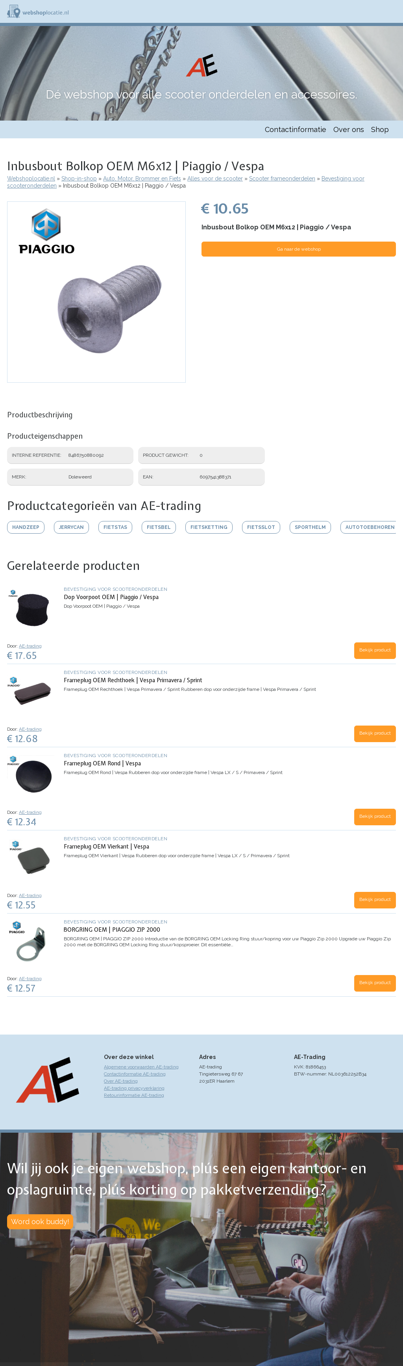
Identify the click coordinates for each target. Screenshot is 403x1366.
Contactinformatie (295, 129)
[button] (96, 379)
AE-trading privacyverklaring (134, 1088)
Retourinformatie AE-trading (134, 1095)
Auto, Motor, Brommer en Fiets (142, 178)
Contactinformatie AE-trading (135, 1074)
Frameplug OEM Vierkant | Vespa (106, 846)
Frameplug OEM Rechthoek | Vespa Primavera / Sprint (133, 680)
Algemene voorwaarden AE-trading (141, 1067)
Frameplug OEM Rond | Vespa (102, 763)
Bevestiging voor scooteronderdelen (115, 589)
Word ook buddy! (40, 1221)
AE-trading (30, 646)
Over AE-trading (121, 1081)
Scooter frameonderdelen (282, 178)
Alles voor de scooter (215, 178)
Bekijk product (375, 650)
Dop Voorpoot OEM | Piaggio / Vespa (111, 597)
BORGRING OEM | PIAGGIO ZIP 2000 (112, 929)
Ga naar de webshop (299, 249)
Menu (393, 11)
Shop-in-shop (79, 178)
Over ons (348, 129)
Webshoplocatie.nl (31, 178)
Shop (380, 129)
